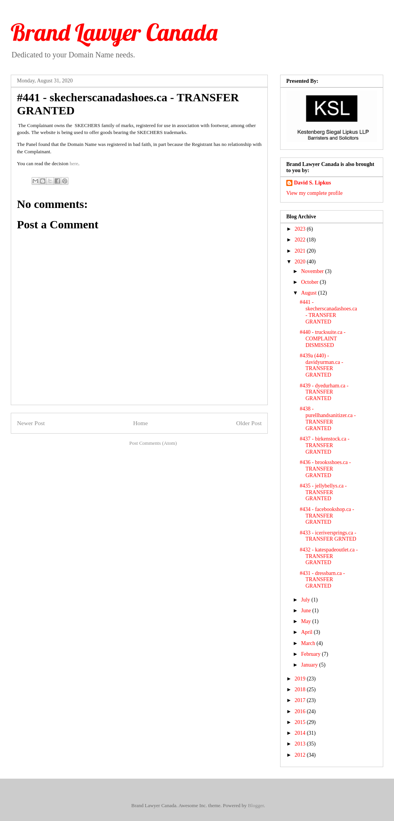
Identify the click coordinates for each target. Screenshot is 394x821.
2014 (301, 733)
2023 (301, 229)
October (310, 282)
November (313, 271)
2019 (301, 679)
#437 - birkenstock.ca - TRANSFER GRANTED (324, 445)
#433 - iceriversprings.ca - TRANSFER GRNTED (328, 536)
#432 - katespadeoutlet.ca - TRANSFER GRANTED (329, 556)
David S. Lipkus (312, 183)
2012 (301, 755)
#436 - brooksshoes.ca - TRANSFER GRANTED (325, 468)
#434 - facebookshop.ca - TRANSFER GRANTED (327, 515)
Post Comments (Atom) (153, 443)
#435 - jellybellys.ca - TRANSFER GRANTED (323, 492)
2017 (301, 700)
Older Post (249, 423)
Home (140, 423)
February (311, 654)
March (308, 643)
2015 (301, 722)
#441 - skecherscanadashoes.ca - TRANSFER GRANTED (328, 311)
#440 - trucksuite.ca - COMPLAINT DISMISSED (323, 338)
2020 (301, 262)
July (306, 600)
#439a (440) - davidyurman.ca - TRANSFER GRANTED (321, 365)
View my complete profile (314, 193)
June (306, 610)
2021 (301, 251)
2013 (301, 744)
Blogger (256, 805)
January (310, 665)
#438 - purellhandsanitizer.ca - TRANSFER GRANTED (328, 418)
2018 (301, 689)
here (74, 163)
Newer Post (31, 423)
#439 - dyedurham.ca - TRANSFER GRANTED (324, 392)
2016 (301, 711)
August (309, 293)
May (306, 621)
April (307, 632)
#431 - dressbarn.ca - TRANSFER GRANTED (322, 579)
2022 (301, 240)
